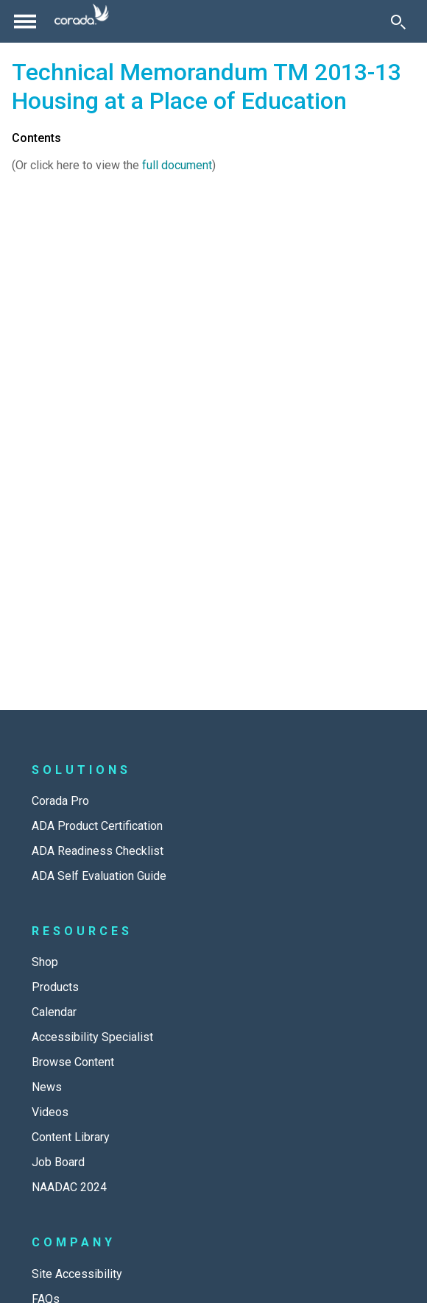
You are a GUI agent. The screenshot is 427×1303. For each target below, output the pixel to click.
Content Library (71, 1137)
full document (177, 165)
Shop (45, 962)
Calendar (54, 1012)
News (47, 1087)
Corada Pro (60, 801)
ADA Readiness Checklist (97, 851)
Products (55, 987)
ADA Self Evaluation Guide (99, 876)
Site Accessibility (77, 1274)
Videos (50, 1112)
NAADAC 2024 (69, 1187)
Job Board (58, 1162)
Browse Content (73, 1062)
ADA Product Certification (97, 826)
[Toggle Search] (398, 21)
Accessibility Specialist (92, 1037)
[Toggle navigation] (25, 21)
